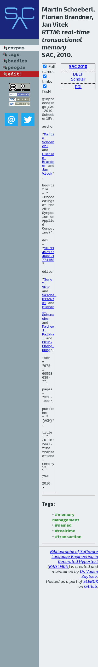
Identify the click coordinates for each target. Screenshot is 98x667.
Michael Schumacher (48, 356)
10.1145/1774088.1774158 (48, 285)
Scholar (78, 78)
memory (54, 47)
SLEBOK (90, 659)
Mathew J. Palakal (49, 379)
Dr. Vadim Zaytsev (89, 652)
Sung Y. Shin (48, 321)
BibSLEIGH (58, 644)
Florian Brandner (48, 172)
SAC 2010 (78, 66)
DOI (78, 86)
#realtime (65, 609)
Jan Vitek (47, 186)
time (83, 32)
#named (63, 603)
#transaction (68, 614)
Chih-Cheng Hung (48, 396)
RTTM (50, 32)
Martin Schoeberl (48, 149)
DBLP (78, 73)
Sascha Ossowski (49, 340)
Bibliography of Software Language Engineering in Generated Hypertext (74, 634)
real (68, 32)
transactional (62, 39)
